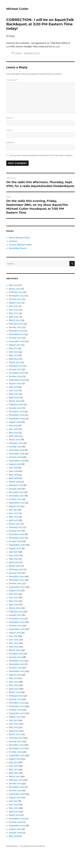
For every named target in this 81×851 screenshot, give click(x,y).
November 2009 (17, 818)
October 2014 (15, 625)
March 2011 (14, 776)
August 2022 (15, 302)
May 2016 (13, 559)
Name (10, 118)
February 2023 (16, 292)
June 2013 (13, 681)
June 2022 (14, 309)
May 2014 (13, 643)
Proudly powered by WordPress (32, 846)
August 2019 (15, 422)
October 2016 (15, 541)
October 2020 (15, 376)
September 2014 (17, 629)
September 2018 (17, 460)
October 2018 (15, 457)
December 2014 (16, 618)
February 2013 (16, 695)
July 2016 (13, 552)
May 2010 (13, 808)
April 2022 (14, 316)
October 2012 (15, 709)
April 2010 (14, 811)
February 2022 (16, 323)
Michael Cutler (17, 9)
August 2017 (15, 506)
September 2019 (17, 418)
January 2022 (15, 327)
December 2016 (16, 534)
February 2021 (16, 366)
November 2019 (16, 415)
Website (10, 142)
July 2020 (13, 387)
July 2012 (13, 720)
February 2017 (16, 527)
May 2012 (13, 727)
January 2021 (15, 369)
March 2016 (14, 566)
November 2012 (16, 706)
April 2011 (13, 773)
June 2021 (13, 352)
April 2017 (14, 520)
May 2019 (13, 432)
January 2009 (15, 832)
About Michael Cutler (19, 237)
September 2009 (17, 825)
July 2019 (13, 425)
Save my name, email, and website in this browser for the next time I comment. (41, 155)
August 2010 (15, 797)
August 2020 (15, 383)
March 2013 (14, 692)
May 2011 (13, 769)
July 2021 (13, 348)
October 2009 (15, 822)
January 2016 (15, 573)
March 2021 (14, 362)
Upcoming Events (17, 248)
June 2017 (13, 513)
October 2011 (15, 752)
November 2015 (16, 580)
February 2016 (16, 569)
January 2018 (15, 488)
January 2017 (15, 531)
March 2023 (15, 288)
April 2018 (14, 478)
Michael (18, 53)
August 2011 (15, 759)
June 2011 (13, 766)
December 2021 (16, 330)
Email (10, 130)
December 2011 (16, 745)
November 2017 (16, 495)
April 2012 (14, 731)
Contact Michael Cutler (20, 244)
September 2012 (17, 713)
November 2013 (16, 664)
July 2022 (13, 306)
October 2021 (15, 338)
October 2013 (15, 667)
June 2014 (13, 639)
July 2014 (13, 636)
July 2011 (13, 762)
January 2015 (15, 615)
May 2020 (14, 394)
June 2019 (14, 429)
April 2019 (14, 436)
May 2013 (13, 685)
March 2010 (14, 815)
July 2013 (13, 678)
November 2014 (16, 622)
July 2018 (13, 467)
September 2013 (17, 671)
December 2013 (16, 660)
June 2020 (14, 390)
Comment (12, 80)
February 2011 (15, 780)
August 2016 (15, 548)
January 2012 (15, 741)
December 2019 (16, 411)
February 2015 (16, 611)
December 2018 (16, 450)
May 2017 (13, 516)
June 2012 (13, 724)
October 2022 (15, 299)
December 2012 (16, 702)
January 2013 (15, 699)
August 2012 (15, 717)
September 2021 (17, 341)
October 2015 (15, 583)
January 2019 (15, 446)
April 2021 (14, 359)
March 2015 (14, 608)
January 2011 (15, 783)
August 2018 (15, 464)
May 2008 (14, 836)
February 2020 (16, 404)
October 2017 (15, 499)
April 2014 (14, 646)
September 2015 (17, 587)
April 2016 (14, 562)
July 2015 (13, 594)
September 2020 (17, 380)
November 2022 (17, 295)
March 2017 (14, 524)
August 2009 (15, 829)
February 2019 (16, 443)
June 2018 (13, 471)
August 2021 (15, 345)
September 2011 (16, 755)
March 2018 (14, 481)
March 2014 (14, 650)
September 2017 (17, 502)
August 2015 (15, 590)
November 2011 (16, 748)
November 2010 (16, 787)
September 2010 (17, 794)
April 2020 (14, 397)
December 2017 (16, 492)
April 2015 (14, 604)
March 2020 (15, 401)
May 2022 (14, 313)
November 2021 (16, 334)
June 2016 (14, 555)
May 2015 (13, 601)
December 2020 (16, 373)
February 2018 (16, 485)
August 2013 (15, 674)
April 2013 (14, 688)
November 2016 (16, 538)
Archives (13, 241)
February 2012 (16, 738)
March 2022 (15, 320)
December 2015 (16, 576)
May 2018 (13, 474)
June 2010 (13, 804)
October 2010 (15, 790)
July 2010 (13, 801)
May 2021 (13, 355)
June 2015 (13, 597)
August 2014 (15, 632)
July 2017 (13, 509)
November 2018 (16, 453)
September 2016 (17, 545)
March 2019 (14, 439)
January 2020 (15, 408)
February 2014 (16, 653)
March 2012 (14, 734)
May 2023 (13, 285)
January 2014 (15, 657)
